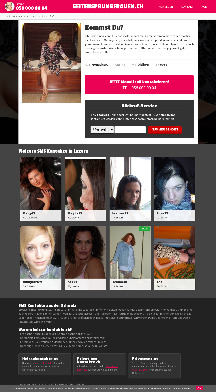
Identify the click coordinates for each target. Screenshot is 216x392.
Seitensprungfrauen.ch (17, 16)
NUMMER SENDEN (165, 129)
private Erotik (139, 369)
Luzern (34, 16)
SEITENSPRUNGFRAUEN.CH (108, 7)
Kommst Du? (48, 16)
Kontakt (187, 6)
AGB (204, 6)
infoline (20, 4)
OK (199, 388)
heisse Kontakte (43, 363)
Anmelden (166, 6)
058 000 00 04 (31, 8)
